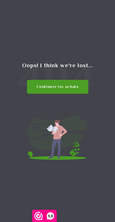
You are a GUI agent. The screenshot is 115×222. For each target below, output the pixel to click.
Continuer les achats (57, 86)
